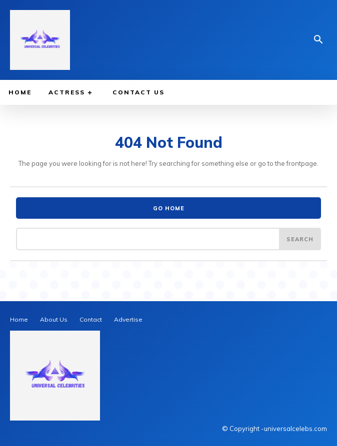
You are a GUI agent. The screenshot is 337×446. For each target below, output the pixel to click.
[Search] (300, 239)
